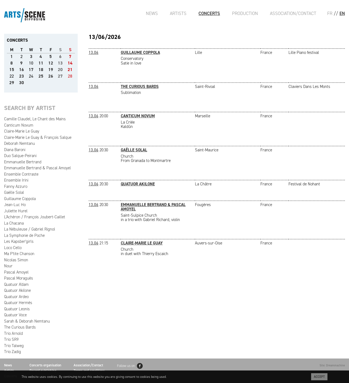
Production (245, 13)
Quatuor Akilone (17, 290)
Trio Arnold (13, 333)
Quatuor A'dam (16, 284)
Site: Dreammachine (332, 365)
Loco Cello (13, 247)
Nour (8, 266)
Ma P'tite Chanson (19, 253)
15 (11, 69)
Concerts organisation (45, 365)
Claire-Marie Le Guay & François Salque (37, 137)
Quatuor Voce (15, 315)
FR (329, 13)
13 (60, 63)
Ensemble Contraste (21, 174)
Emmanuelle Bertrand (22, 162)
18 (40, 69)
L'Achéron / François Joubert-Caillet (34, 217)
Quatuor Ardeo (16, 296)
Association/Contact (293, 13)
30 (21, 82)
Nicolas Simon (16, 260)
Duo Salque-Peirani (20, 155)
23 (21, 76)
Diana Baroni (14, 149)
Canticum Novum (18, 125)
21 (70, 69)
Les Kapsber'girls (19, 241)
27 (60, 76)
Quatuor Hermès (18, 302)
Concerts (209, 13)
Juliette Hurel (16, 211)
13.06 (93, 52)
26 (50, 76)
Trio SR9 (11, 339)
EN (342, 13)
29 (11, 82)
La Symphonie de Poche (24, 235)
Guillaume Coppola (20, 198)
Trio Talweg (14, 345)
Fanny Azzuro (15, 186)
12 (50, 63)
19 (50, 69)
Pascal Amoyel (16, 272)
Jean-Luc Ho (15, 204)
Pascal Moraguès (18, 278)
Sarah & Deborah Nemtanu (27, 321)
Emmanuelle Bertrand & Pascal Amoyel (37, 168)
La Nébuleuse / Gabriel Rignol (29, 229)
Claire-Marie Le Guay (21, 131)
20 (60, 69)
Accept (319, 377)
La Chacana (14, 223)
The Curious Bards (20, 327)
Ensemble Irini (16, 180)
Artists (178, 13)
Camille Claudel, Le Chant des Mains (35, 119)
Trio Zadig (12, 351)
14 (70, 63)
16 (21, 69)
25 (40, 76)
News (152, 13)
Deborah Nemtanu (19, 143)
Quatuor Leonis (17, 309)
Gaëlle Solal (14, 192)
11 (40, 63)
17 (31, 69)
